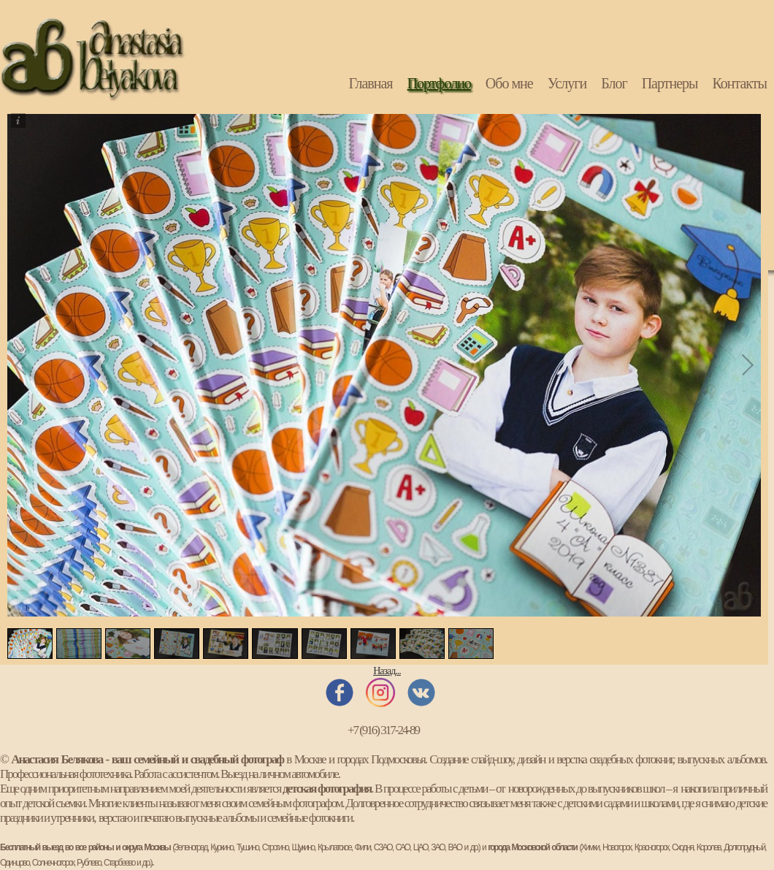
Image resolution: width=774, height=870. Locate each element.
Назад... (387, 670)
